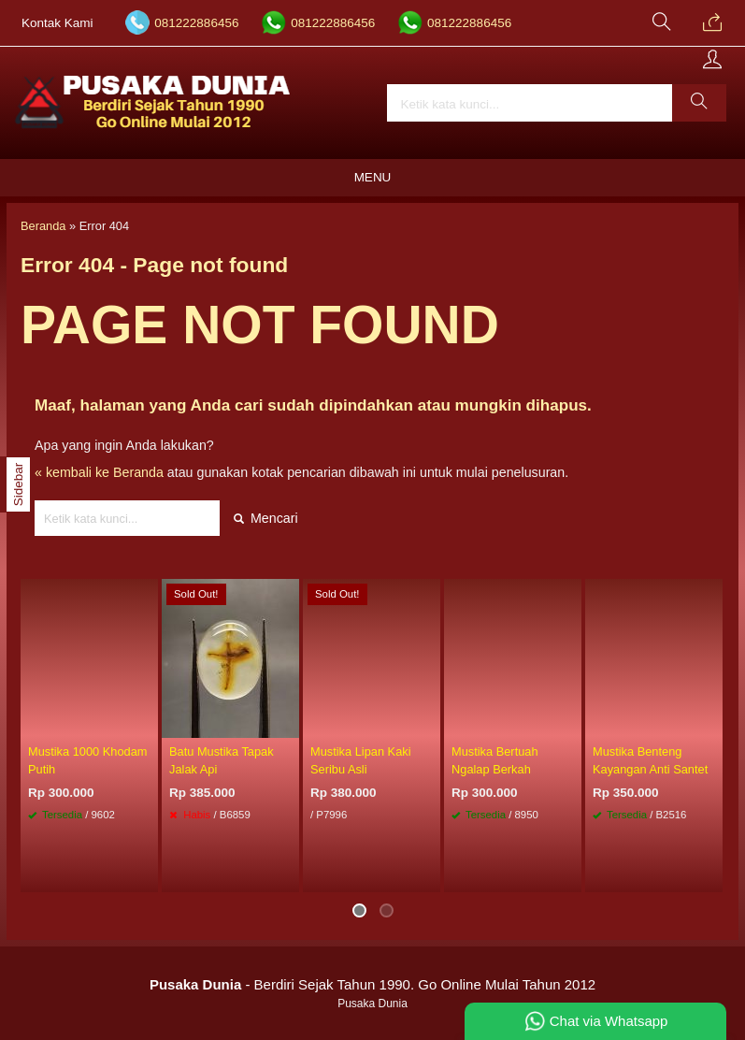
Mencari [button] (266, 518)
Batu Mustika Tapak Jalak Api (221, 760)
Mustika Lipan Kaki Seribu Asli (360, 760)
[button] (699, 103)
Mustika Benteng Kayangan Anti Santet (650, 760)
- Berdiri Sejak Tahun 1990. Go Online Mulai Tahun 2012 (372, 984)
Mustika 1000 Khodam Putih (88, 760)
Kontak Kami (57, 23)
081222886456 (196, 23)
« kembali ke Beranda (99, 472)
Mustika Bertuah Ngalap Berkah (494, 760)
